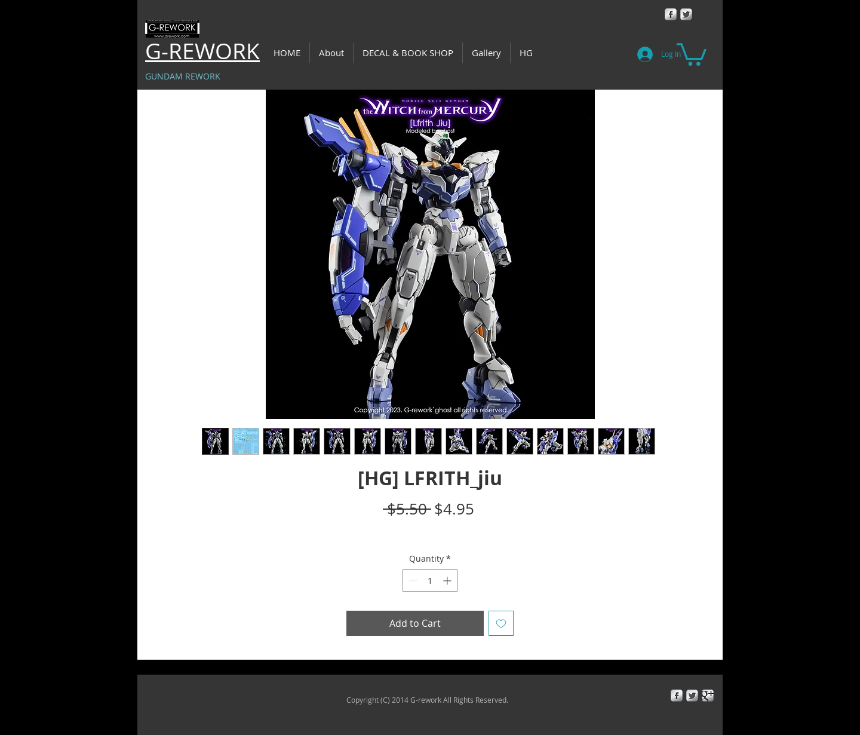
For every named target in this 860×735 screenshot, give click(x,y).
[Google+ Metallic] (708, 696)
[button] (692, 53)
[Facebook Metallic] (671, 14)
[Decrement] (411, 580)
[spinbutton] (430, 580)
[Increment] (448, 580)
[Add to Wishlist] (501, 623)
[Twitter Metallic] (686, 14)
